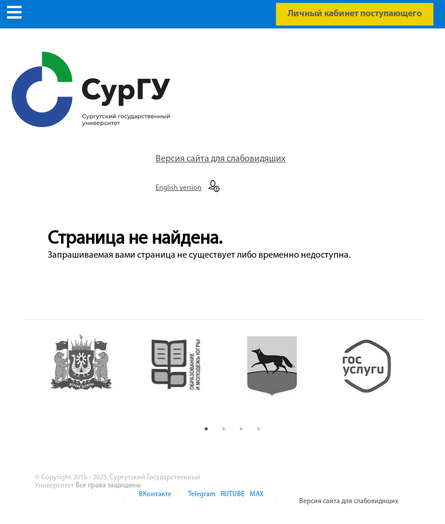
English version (179, 188)
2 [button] (223, 429)
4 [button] (258, 429)
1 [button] (206, 429)
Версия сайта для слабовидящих (220, 159)
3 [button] (241, 429)
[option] (90, 375)
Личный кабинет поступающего (355, 14)
